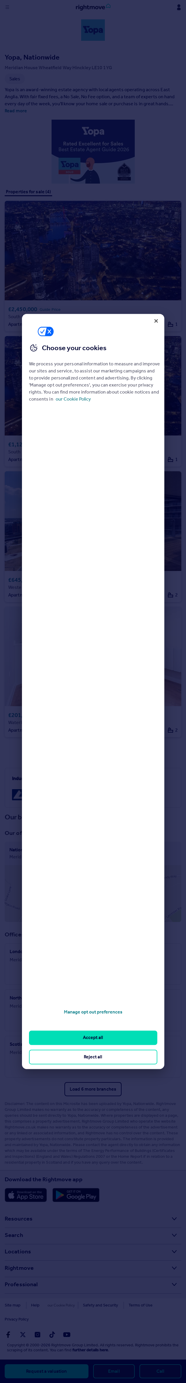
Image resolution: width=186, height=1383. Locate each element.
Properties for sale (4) (28, 191)
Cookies (57, 1305)
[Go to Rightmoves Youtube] (66, 1334)
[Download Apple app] (26, 1195)
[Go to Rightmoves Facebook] (8, 1334)
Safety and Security (92, 1305)
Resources (19, 1218)
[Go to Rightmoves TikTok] (52, 1334)
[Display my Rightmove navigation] (178, 7)
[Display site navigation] (7, 7)
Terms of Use (133, 1305)
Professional (21, 1284)
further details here (90, 1350)
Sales (93, 974)
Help (35, 1305)
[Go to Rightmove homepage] (93, 7)
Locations (18, 1251)
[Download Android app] (76, 1195)
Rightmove (19, 1267)
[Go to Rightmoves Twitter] (22, 1334)
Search (14, 1234)
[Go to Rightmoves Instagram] (37, 1334)
